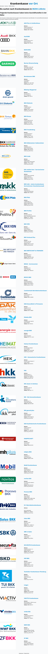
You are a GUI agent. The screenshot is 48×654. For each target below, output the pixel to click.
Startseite (2, 6)
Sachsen (6, 6)
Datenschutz (26, 653)
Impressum (21, 653)
